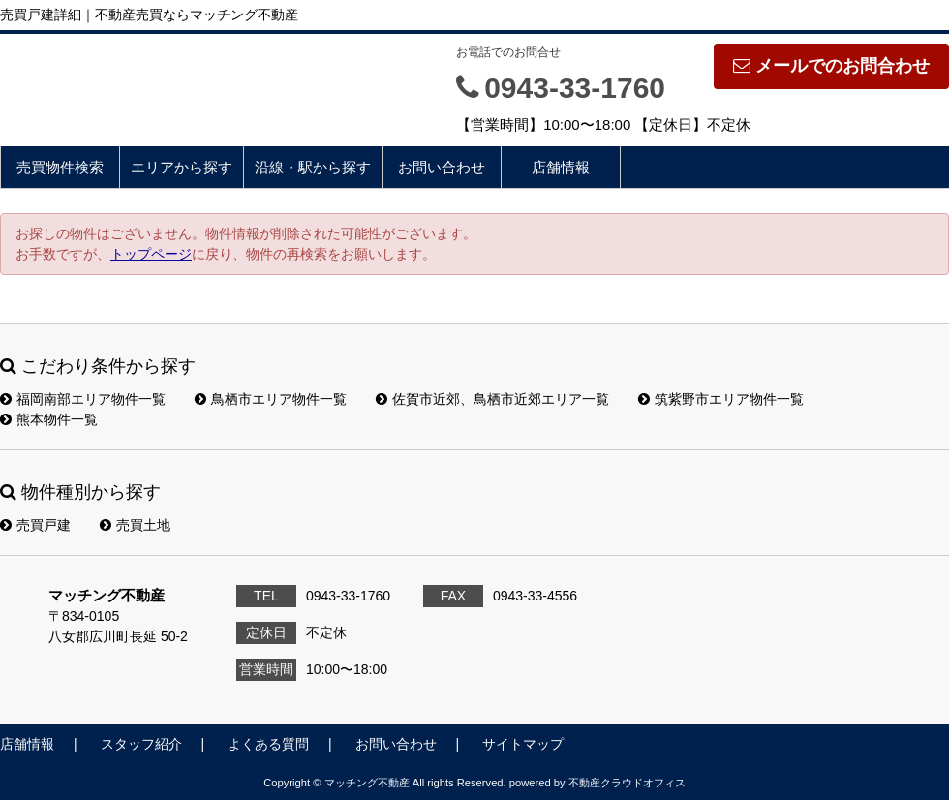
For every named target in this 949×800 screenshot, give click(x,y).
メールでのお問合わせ (831, 66)
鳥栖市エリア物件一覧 (271, 399)
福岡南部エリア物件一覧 (83, 399)
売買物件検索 (60, 167)
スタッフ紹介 (141, 744)
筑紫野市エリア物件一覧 (721, 399)
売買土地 (135, 525)
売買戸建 (35, 525)
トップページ (151, 254)
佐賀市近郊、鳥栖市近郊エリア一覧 (492, 399)
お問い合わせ (441, 167)
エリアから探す (181, 167)
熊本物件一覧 (49, 419)
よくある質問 (268, 744)
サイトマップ (523, 744)
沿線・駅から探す (313, 167)
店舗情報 (561, 167)
